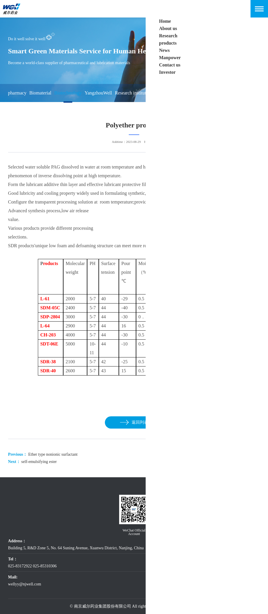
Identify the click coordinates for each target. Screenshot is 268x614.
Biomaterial (40, 92)
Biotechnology (68, 92)
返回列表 (134, 422)
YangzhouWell (98, 92)
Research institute (131, 92)
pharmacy (17, 92)
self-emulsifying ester (39, 461)
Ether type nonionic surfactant (52, 454)
